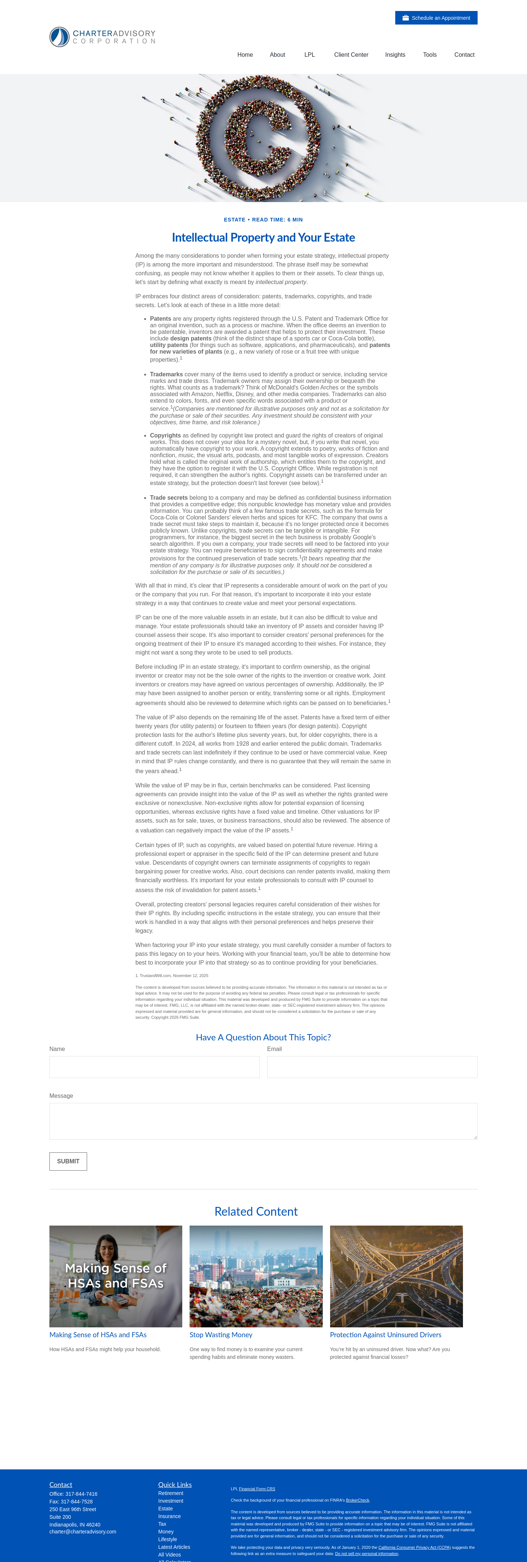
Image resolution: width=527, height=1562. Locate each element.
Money (166, 1532)
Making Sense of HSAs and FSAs (98, 1335)
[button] (245, 54)
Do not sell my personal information (366, 1553)
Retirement (170, 1493)
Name (57, 1049)
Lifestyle (167, 1539)
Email (274, 1049)
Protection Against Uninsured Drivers (386, 1335)
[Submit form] (68, 1161)
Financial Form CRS (257, 1489)
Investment (170, 1501)
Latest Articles (174, 1547)
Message (61, 1096)
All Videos (169, 1555)
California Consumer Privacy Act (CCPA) (414, 1547)
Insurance (169, 1516)
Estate (165, 1508)
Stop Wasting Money (221, 1335)
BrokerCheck (357, 1500)
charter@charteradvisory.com (82, 1532)
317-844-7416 (81, 1494)
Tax (162, 1524)
